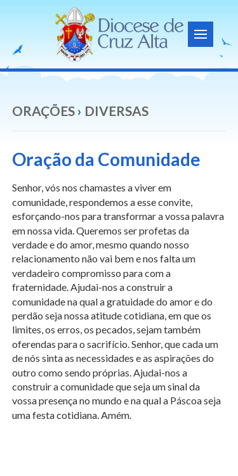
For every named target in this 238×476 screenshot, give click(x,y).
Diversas (116, 111)
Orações (43, 111)
